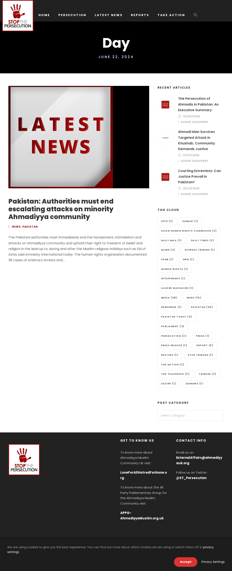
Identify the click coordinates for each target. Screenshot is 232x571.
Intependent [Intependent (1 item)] (173, 278)
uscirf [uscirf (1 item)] (168, 383)
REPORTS (140, 15)
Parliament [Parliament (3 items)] (173, 326)
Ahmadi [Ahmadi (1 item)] (190, 221)
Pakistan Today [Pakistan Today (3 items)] (176, 316)
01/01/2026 (191, 155)
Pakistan (30, 226)
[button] (196, 17)
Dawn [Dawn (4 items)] (168, 249)
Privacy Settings (213, 562)
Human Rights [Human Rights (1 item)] (174, 269)
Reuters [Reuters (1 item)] (170, 355)
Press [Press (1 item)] (203, 336)
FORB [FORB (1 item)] (167, 259)
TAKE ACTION (171, 15)
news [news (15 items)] (194, 297)
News (16, 226)
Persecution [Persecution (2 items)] (174, 336)
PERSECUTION (72, 15)
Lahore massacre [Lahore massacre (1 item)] (177, 288)
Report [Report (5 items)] (204, 345)
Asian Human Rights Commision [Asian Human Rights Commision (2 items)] (189, 230)
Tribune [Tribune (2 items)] (208, 374)
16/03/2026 (191, 116)
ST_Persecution (192, 478)
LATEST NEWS (109, 15)
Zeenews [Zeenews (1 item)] (195, 383)
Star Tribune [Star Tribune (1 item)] (200, 355)
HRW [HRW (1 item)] (188, 259)
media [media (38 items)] (169, 297)
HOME (44, 15)
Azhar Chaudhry (194, 122)
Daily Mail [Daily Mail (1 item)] (171, 240)
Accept (185, 562)
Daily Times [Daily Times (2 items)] (202, 240)
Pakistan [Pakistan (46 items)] (202, 307)
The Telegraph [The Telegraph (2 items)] (175, 374)
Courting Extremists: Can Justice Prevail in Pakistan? (199, 176)
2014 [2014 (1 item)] (167, 221)
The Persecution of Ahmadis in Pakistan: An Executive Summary (198, 104)
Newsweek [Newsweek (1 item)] (171, 307)
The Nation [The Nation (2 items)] (173, 364)
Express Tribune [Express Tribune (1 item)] (200, 249)
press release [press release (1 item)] (174, 345)
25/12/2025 (191, 188)
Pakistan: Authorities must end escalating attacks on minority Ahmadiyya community (61, 209)
